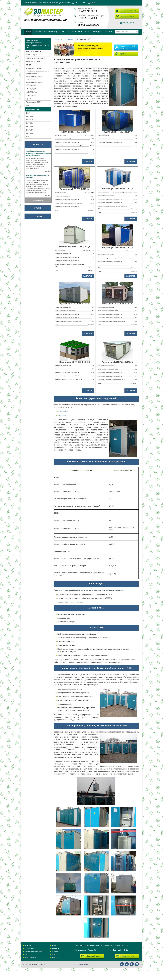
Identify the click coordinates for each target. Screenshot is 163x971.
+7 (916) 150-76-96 (87, 18)
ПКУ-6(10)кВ (31, 89)
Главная (57, 39)
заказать (87, 161)
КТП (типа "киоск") (33, 51)
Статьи (37, 208)
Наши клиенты (30, 957)
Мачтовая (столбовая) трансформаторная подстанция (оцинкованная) (37, 70)
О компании (29, 948)
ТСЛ (27, 137)
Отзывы (38, 216)
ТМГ (28, 113)
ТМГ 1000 (29, 133)
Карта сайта (83, 964)
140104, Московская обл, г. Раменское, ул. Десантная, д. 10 (50, 3)
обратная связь (127, 16)
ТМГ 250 (29, 120)
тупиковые (64, 412)
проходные (61, 415)
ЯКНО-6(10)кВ (31, 92)
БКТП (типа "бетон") (34, 62)
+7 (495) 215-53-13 (87, 11)
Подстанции (68, 39)
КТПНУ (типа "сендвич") (35, 58)
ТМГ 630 (29, 130)
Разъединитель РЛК (33, 102)
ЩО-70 (28, 99)
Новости (55, 957)
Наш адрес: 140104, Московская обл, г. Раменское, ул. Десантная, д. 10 (101, 945)
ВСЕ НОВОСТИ (38, 200)
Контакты (55, 948)
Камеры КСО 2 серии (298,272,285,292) (34, 78)
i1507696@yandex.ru (88, 25)
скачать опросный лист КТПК (127, 47)
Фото (27, 954)
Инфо (54, 945)
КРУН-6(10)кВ (31, 55)
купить (123, 53)
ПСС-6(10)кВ (31, 95)
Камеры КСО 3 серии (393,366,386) (34, 84)
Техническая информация (34, 951)
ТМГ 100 (29, 116)
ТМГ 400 (29, 127)
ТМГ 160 (29, 123)
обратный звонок (128, 10)
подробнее (47, 171)
